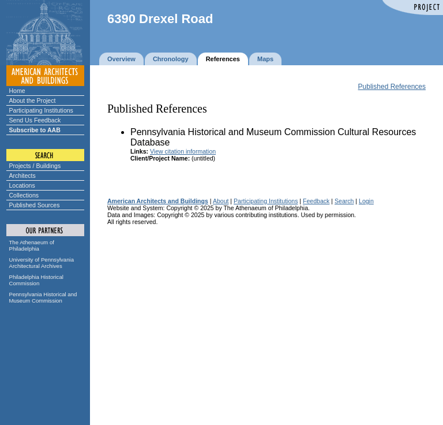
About (221, 200)
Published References (392, 87)
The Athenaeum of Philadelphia (31, 245)
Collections (24, 195)
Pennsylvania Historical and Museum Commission (43, 297)
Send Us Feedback (35, 120)
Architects (22, 175)
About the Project (32, 100)
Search (344, 200)
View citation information (183, 151)
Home (17, 90)
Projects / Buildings (35, 165)
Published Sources (34, 205)
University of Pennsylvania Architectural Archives (41, 262)
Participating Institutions (41, 110)
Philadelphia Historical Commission (36, 280)
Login (366, 200)
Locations (22, 185)
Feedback (316, 200)
